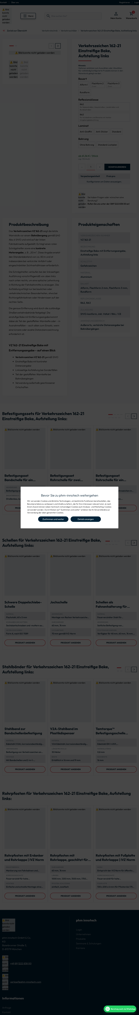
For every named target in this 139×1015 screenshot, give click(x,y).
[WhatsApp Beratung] (120, 1009)
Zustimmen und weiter (53, 519)
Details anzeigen (86, 519)
